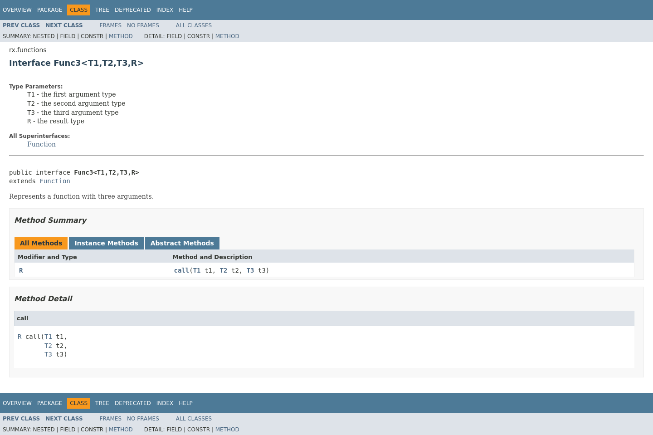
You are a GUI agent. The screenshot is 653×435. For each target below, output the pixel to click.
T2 (224, 270)
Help (186, 10)
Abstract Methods (182, 243)
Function (41, 144)
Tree (102, 10)
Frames (111, 25)
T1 (197, 270)
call (182, 270)
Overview (17, 10)
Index (165, 10)
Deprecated (133, 10)
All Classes (194, 25)
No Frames (143, 25)
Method (121, 36)
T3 (250, 270)
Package (49, 10)
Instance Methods (106, 243)
